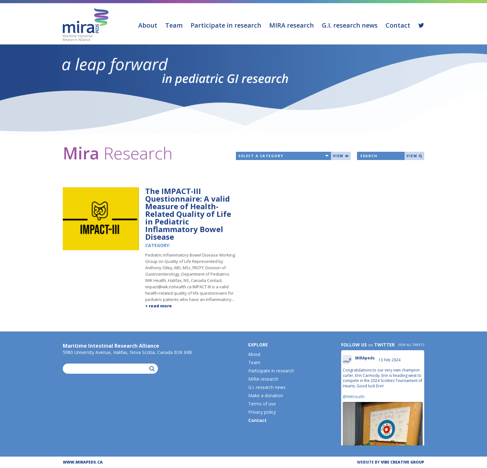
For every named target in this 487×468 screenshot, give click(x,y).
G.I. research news (350, 25)
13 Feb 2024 (390, 360)
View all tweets (411, 345)
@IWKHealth (354, 396)
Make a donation (265, 395)
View (341, 155)
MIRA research (291, 25)
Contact (398, 25)
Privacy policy (262, 412)
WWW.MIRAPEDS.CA (83, 462)
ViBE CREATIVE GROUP (402, 462)
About (147, 25)
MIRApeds (365, 358)
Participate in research (226, 25)
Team (174, 25)
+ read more (158, 306)
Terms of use (262, 404)
